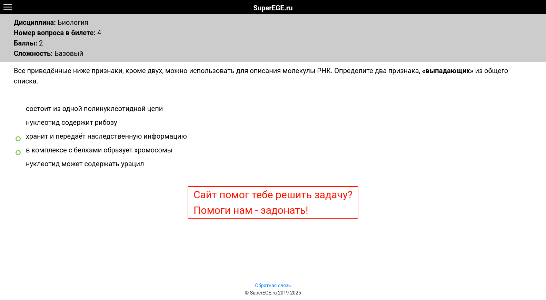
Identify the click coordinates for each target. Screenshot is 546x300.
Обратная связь (273, 285)
